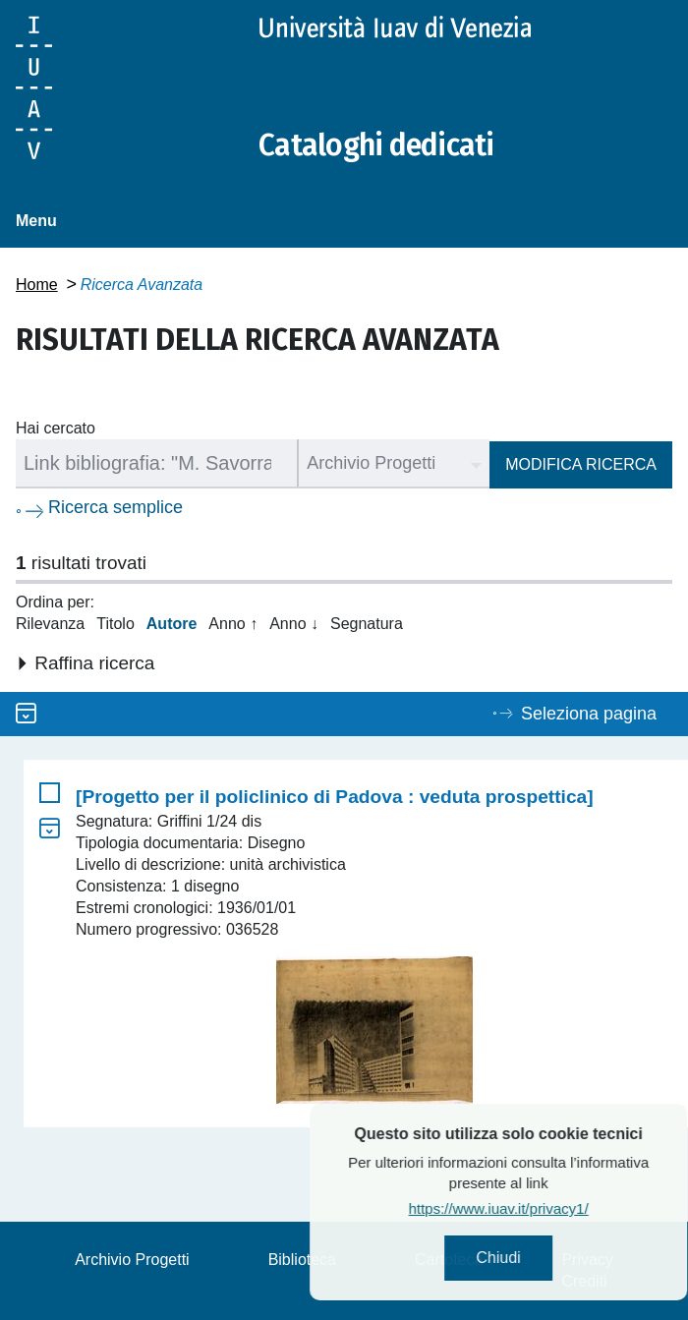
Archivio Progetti (132, 1259)
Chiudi (542, 1257)
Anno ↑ (233, 623)
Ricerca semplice (115, 507)
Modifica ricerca (581, 464)
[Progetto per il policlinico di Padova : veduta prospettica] (335, 796)
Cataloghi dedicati (376, 145)
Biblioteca (302, 1259)
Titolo (115, 623)
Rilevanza (50, 623)
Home (37, 284)
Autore (172, 623)
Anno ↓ (293, 623)
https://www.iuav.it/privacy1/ (542, 1208)
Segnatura (366, 623)
